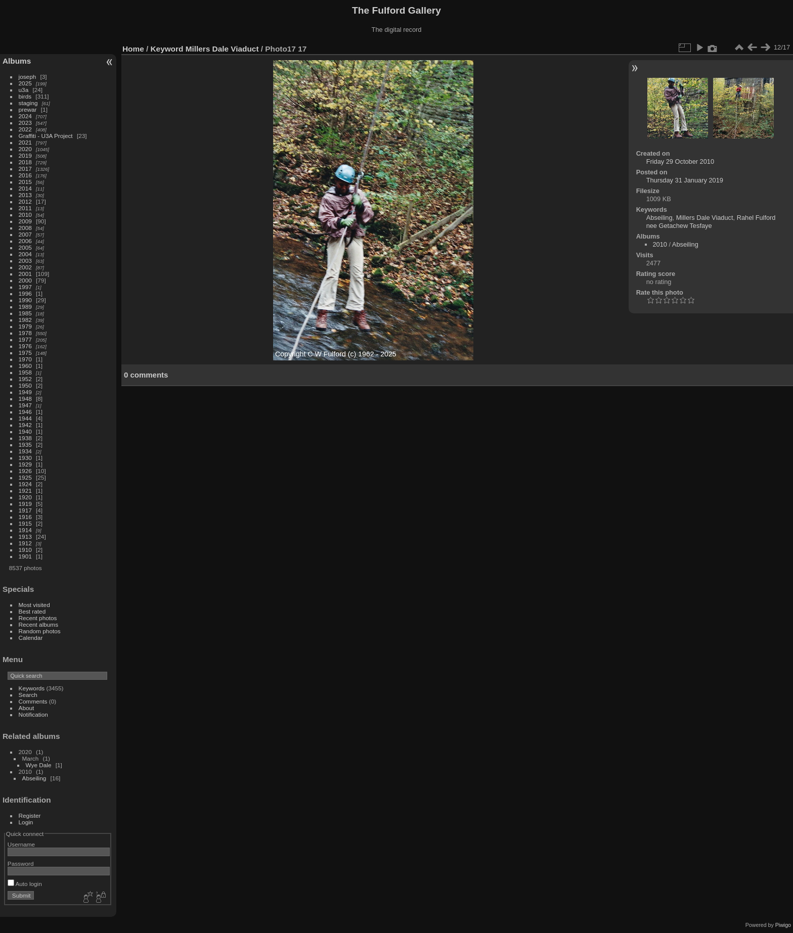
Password (21, 863)
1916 (25, 517)
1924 (25, 484)
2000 (25, 280)
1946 (25, 411)
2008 (25, 227)
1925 (25, 477)
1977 (25, 339)
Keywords (32, 688)
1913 (25, 536)
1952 (25, 379)
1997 (25, 287)
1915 (25, 523)
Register (30, 815)
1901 (25, 556)
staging (28, 103)
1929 (25, 464)
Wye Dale (39, 765)
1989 (25, 306)
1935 (25, 444)
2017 (25, 168)
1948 (25, 398)
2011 (25, 208)
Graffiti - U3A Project (46, 135)
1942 (25, 425)
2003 (25, 260)
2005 (25, 247)
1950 (25, 385)
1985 (25, 313)
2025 (25, 83)
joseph (27, 76)
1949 (25, 392)
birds (25, 96)
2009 (25, 221)
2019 (25, 155)
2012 (25, 201)
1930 (25, 457)
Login (26, 822)
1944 (25, 418)
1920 (25, 497)
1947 (25, 405)
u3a (24, 89)
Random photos (40, 631)
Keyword (167, 48)
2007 (25, 234)
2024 (25, 116)
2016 (25, 175)
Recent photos (38, 618)
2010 (25, 214)
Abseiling (34, 778)
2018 (25, 162)
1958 (25, 372)
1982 (25, 319)
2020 (25, 149)
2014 (25, 188)
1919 (25, 503)
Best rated (32, 611)
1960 (25, 365)
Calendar (31, 637)
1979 (25, 326)
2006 (25, 241)
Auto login (25, 883)
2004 (25, 254)
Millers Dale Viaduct (222, 48)
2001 (25, 273)
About (26, 708)
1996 (25, 293)
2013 (25, 195)
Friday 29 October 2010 (680, 161)
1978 (25, 333)
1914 (25, 530)
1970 (25, 359)
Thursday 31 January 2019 (684, 180)
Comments (33, 701)
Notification (33, 714)
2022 (25, 129)
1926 (25, 471)
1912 (25, 543)
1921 (25, 490)
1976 (25, 346)
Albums (17, 61)
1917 (25, 510)
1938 (25, 438)
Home (133, 48)
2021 (25, 142)
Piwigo (783, 925)
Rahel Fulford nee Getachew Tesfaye (711, 221)
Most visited (34, 604)
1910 (25, 549)
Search (28, 694)
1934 (25, 451)
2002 (25, 267)
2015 (25, 181)
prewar (28, 109)
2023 (25, 122)
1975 (25, 352)
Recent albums (38, 624)
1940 (25, 431)
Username (21, 844)
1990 (25, 300)
